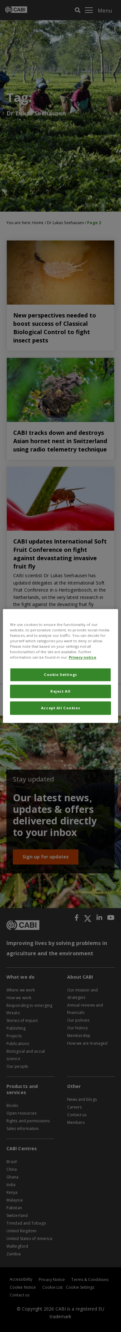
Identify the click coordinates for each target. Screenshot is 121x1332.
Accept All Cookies (60, 708)
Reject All (60, 691)
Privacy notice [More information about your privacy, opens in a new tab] (82, 657)
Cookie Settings (60, 674)
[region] (60, 666)
